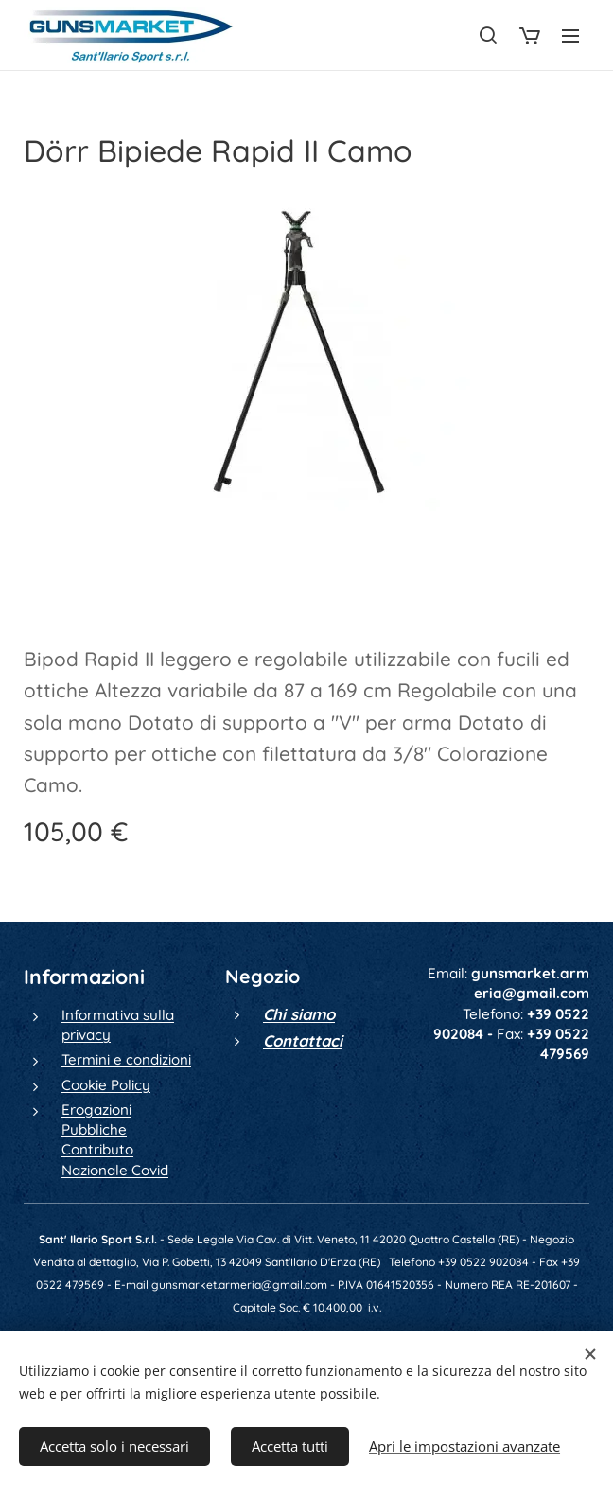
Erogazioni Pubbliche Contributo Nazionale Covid (114, 1140)
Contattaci (302, 1040)
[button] (488, 35)
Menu (570, 36)
